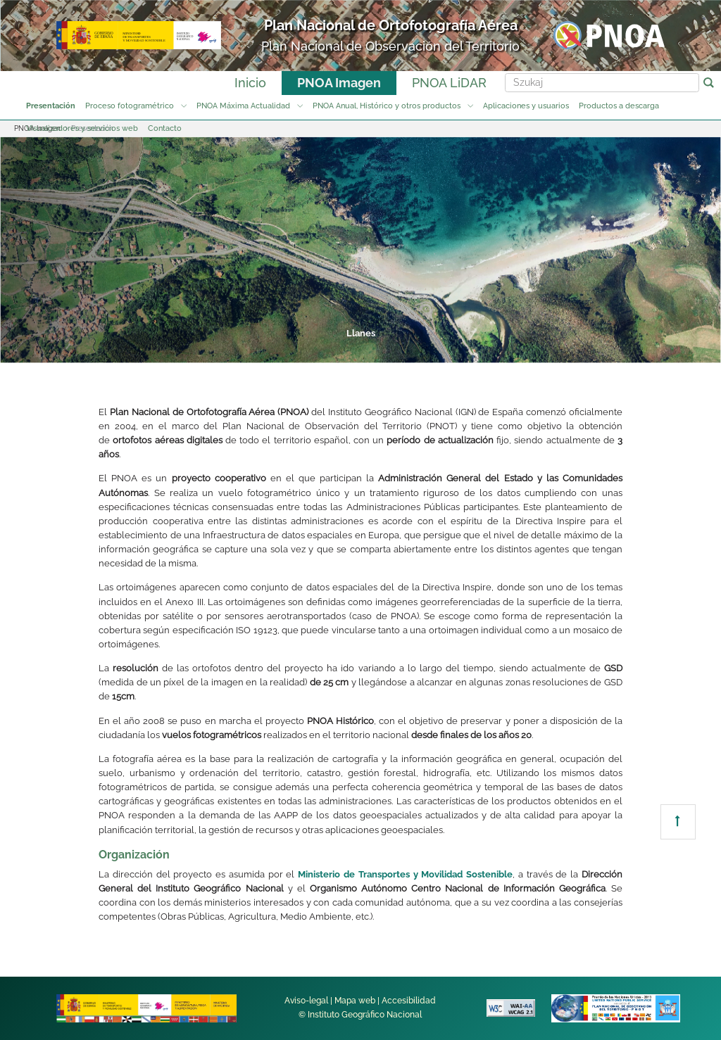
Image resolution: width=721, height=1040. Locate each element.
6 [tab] (466, 349)
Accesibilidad (409, 1001)
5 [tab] (412, 349)
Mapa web (354, 1001)
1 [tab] (198, 349)
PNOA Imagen (339, 82)
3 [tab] (305, 349)
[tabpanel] (360, 250)
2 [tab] (252, 349)
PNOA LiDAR (449, 82)
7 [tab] (519, 349)
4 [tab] (359, 349)
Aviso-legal (306, 1001)
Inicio (250, 82)
